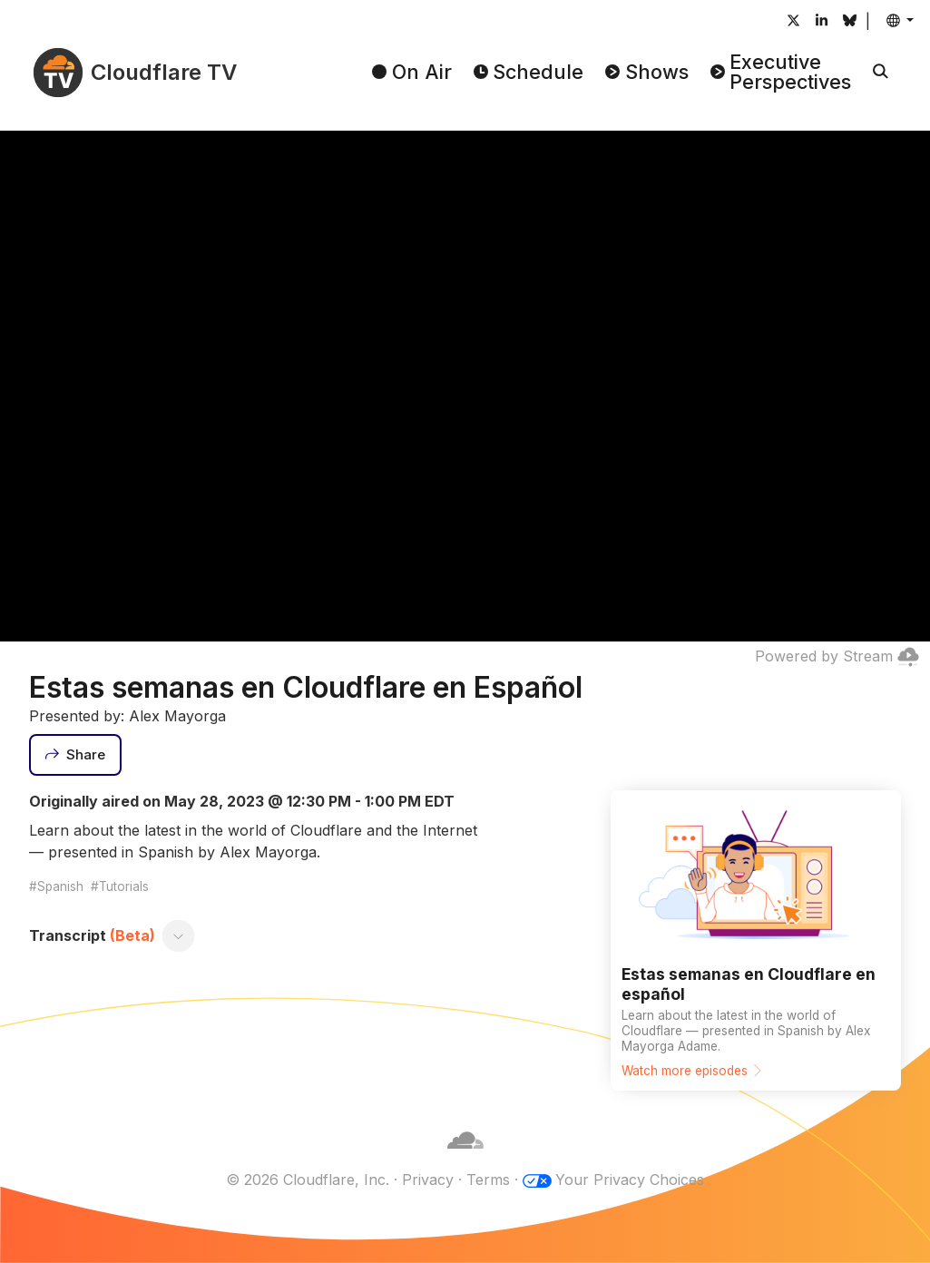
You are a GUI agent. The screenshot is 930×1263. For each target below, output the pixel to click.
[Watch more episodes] (756, 940)
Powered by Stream (837, 656)
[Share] (75, 755)
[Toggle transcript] (178, 935)
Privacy (428, 1179)
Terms (488, 1179)
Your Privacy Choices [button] (629, 1179)
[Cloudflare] (465, 1158)
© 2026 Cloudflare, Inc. (307, 1179)
